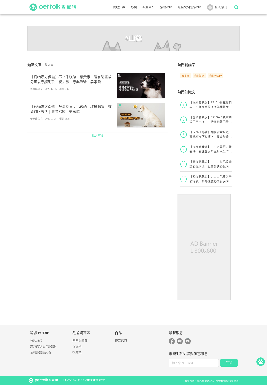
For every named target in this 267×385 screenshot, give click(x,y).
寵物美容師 (215, 75)
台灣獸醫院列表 (40, 352)
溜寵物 (77, 346)
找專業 (77, 352)
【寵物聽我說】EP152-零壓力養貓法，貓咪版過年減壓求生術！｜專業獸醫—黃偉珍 (211, 149)
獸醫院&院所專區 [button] (189, 7)
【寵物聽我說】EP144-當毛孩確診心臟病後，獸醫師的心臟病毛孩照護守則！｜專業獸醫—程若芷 (211, 164)
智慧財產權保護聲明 (227, 381)
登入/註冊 (217, 7)
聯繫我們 (121, 340)
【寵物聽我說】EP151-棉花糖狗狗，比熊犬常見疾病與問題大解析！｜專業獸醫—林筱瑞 (211, 105)
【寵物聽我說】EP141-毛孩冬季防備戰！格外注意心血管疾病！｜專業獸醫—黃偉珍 (211, 179)
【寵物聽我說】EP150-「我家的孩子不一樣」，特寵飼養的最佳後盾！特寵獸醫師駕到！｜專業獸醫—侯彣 (211, 120)
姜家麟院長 (36, 89)
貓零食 (185, 75)
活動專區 (166, 7)
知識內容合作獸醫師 (43, 346)
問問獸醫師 (80, 340)
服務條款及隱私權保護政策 (199, 381)
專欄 (134, 7)
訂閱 (229, 362)
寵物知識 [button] (119, 7)
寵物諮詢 (199, 75)
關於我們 (36, 340)
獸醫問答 (149, 7)
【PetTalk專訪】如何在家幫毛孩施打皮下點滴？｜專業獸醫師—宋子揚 (211, 134)
